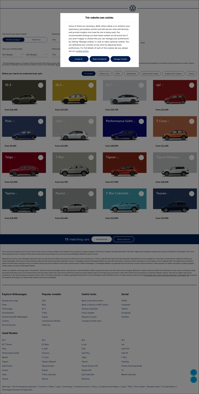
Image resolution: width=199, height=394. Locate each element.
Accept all (78, 59)
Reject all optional (99, 59)
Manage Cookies (120, 59)
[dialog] (99, 197)
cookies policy (82, 51)
